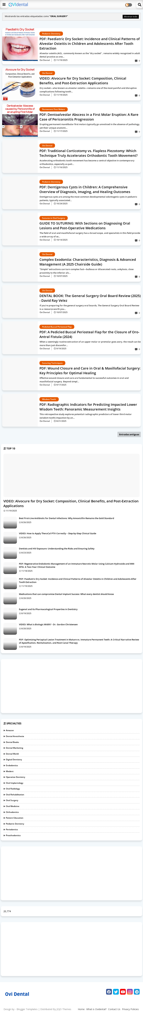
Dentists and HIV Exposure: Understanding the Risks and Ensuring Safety (56, 548)
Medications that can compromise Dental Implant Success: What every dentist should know (66, 594)
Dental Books (12, 742)
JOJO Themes (64, 1009)
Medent (10, 771)
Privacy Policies (130, 1009)
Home (81, 1009)
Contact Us (114, 1009)
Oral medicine (12, 806)
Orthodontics (12, 812)
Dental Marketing (14, 747)
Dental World (12, 753)
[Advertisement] (71, 686)
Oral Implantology (14, 783)
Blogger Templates (27, 1009)
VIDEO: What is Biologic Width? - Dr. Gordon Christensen (48, 624)
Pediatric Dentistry (15, 823)
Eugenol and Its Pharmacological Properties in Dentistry (48, 609)
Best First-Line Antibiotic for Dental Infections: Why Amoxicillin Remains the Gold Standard (66, 518)
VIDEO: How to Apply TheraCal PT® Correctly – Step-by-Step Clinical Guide (57, 533)
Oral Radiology (13, 788)
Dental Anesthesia (15, 736)
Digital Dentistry (14, 759)
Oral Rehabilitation (15, 794)
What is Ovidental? (96, 1009)
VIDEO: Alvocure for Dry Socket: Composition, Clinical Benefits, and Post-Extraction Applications (71, 503)
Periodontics (12, 829)
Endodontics (12, 765)
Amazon (10, 730)
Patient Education (14, 817)
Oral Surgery (12, 800)
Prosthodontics (13, 835)
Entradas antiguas (129, 434)
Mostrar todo (130, 16)
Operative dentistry (15, 777)
